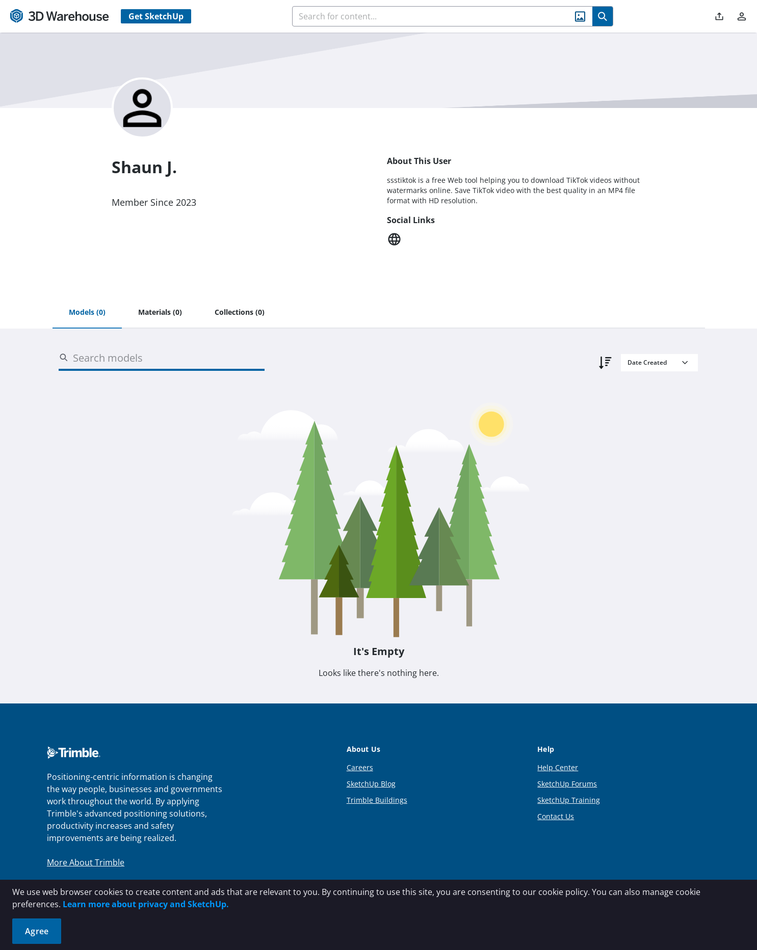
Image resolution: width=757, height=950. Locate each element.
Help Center (557, 767)
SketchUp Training (568, 800)
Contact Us (555, 816)
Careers (360, 767)
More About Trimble (85, 862)
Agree (36, 931)
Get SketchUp (156, 16)
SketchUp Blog (371, 784)
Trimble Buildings (377, 800)
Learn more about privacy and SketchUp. (146, 904)
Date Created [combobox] (647, 362)
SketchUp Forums (567, 784)
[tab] (87, 313)
